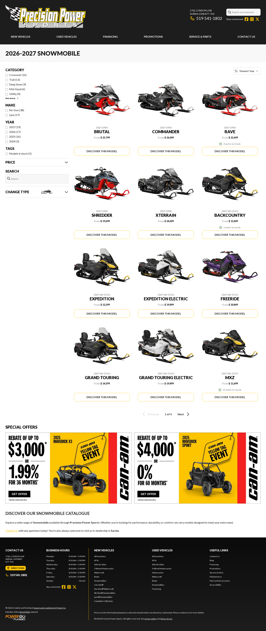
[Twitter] (257, 19)
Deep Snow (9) (17, 84)
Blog (212, 560)
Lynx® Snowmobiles (103, 597)
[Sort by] (247, 71)
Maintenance (216, 576)
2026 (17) (15, 131)
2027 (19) (15, 127)
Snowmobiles (100, 580)
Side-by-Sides (100, 564)
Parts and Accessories (220, 580)
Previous (150, 414)
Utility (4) (14, 93)
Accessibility (215, 585)
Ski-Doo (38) (16, 110)
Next (184, 414)
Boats (96, 576)
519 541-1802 (206, 18)
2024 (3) (14, 141)
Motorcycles (158, 572)
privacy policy (151, 618)
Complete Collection (103, 601)
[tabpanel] (65, 568)
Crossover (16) (17, 74)
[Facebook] (246, 19)
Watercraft (99, 572)
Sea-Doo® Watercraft (104, 589)
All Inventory (100, 556)
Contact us (11, 530)
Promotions (153, 36)
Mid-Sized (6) (17, 89)
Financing (110, 36)
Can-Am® (98, 585)
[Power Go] (35, 617)
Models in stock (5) (20, 153)
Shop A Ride (24, 612)
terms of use (166, 618)
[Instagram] (252, 19)
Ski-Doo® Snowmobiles (104, 593)
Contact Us (246, 36)
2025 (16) (15, 136)
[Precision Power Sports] (45, 16)
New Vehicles (20, 36)
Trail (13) (14, 79)
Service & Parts (200, 36)
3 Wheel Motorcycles (104, 568)
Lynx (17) (14, 114)
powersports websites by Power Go (50, 608)
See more (12, 98)
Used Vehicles (66, 36)
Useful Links (219, 550)
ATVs (96, 560)
